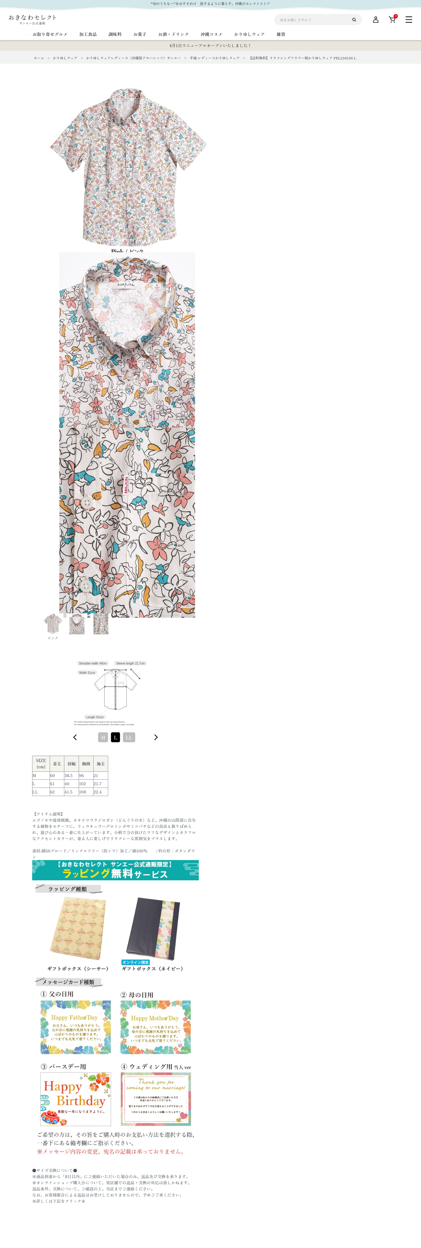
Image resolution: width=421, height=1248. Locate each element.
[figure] (75, 737)
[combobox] (115, 737)
